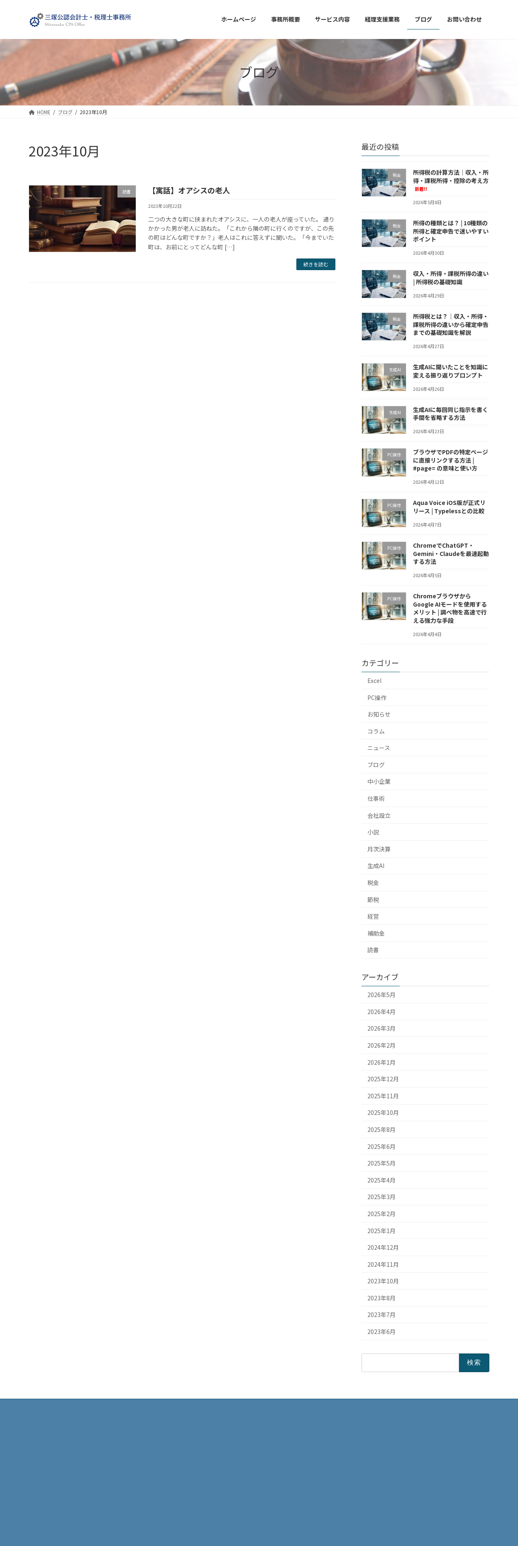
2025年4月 (381, 1179)
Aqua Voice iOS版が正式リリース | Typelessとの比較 (449, 506)
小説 (373, 832)
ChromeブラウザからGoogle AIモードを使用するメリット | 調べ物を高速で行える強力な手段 (450, 608)
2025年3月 (381, 1196)
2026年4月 (381, 1011)
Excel (374, 680)
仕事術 (376, 798)
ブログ (376, 764)
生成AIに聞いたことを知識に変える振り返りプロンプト (450, 371)
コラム (376, 731)
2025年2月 (381, 1213)
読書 (373, 950)
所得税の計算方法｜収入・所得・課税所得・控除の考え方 (451, 180)
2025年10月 (383, 1112)
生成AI (375, 865)
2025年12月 (383, 1079)
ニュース (378, 748)
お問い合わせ (206, 1511)
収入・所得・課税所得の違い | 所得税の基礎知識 (451, 277)
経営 (373, 916)
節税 (373, 899)
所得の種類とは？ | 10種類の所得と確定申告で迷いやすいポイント (451, 231)
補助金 (376, 933)
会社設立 (379, 815)
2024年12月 (383, 1247)
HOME (198, 1439)
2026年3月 (381, 1028)
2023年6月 (381, 1331)
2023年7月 (381, 1314)
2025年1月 (381, 1230)
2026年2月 (381, 1045)
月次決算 (379, 848)
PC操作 (376, 697)
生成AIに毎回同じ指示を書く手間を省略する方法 (450, 413)
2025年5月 (381, 1163)
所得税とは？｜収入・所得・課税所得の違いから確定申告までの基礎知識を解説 (451, 324)
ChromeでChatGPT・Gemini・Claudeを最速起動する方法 (451, 553)
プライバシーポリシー (216, 1496)
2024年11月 (383, 1264)
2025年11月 (383, 1095)
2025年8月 (381, 1129)
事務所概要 (203, 1453)
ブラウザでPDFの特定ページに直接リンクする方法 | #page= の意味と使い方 (450, 460)
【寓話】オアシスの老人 (189, 190)
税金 (373, 882)
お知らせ (379, 714)
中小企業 (379, 781)
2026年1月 (381, 1062)
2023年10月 (383, 1281)
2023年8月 (381, 1297)
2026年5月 (381, 994)
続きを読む (315, 264)
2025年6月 (381, 1146)
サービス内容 (206, 1482)
